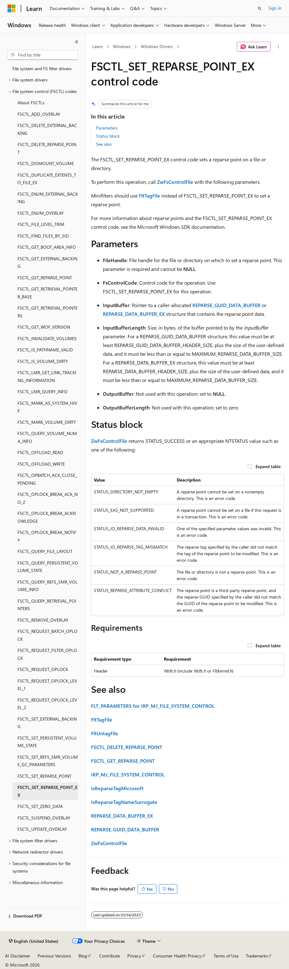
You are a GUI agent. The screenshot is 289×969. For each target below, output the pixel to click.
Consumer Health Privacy (177, 956)
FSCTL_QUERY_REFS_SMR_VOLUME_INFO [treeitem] (48, 586)
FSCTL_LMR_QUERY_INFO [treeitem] (43, 391)
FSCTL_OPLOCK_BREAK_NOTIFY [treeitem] (47, 536)
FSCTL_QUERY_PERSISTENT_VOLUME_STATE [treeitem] (48, 567)
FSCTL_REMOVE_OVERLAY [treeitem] (43, 620)
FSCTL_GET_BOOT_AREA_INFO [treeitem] (47, 247)
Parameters (107, 128)
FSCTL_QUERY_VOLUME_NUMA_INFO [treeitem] (47, 437)
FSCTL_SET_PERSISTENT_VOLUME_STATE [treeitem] (47, 742)
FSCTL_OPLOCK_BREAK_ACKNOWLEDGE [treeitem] (47, 517)
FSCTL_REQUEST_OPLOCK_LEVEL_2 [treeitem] (47, 704)
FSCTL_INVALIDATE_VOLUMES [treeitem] (47, 338)
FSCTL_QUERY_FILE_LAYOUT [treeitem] (45, 551)
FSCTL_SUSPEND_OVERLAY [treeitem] (44, 818)
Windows (121, 46)
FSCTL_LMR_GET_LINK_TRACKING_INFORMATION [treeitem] (47, 376)
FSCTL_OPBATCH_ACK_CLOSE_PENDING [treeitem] (47, 479)
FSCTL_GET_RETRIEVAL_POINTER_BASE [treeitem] (48, 293)
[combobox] (43, 55)
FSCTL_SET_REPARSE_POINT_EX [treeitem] (47, 791)
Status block (108, 136)
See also (104, 144)
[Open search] (259, 8)
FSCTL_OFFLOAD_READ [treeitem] (40, 452)
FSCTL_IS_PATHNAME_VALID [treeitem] (45, 350)
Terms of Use (226, 956)
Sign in (274, 8)
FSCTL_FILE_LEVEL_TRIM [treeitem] (41, 224)
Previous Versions (54, 956)
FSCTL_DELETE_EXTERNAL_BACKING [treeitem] (47, 129)
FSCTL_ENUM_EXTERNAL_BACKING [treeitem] (48, 198)
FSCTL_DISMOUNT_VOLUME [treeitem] (46, 163)
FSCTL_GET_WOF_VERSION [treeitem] (44, 327)
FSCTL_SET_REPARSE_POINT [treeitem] (44, 776)
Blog (83, 956)
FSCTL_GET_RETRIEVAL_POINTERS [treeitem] (48, 312)
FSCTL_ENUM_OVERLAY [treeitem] (41, 213)
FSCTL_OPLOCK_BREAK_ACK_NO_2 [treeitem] (48, 498)
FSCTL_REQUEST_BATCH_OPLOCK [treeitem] (48, 635)
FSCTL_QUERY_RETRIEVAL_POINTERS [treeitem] (47, 605)
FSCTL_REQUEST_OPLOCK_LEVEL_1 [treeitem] (47, 685)
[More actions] (278, 47)
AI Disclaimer (17, 956)
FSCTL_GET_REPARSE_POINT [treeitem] (45, 278)
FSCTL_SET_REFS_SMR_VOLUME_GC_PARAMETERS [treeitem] (48, 761)
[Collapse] (76, 41)
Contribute (109, 956)
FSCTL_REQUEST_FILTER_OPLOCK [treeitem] (47, 654)
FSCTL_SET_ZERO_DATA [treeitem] (40, 806)
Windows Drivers (157, 46)
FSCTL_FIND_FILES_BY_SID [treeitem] (43, 236)
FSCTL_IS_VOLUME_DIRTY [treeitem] (43, 361)
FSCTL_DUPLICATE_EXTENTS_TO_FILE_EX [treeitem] (47, 179)
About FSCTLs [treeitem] (31, 102)
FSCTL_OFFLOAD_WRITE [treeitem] (41, 464)
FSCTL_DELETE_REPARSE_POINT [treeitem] (47, 148)
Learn (97, 46)
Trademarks (257, 956)
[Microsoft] (12, 8)
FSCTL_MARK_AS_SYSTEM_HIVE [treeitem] (47, 407)
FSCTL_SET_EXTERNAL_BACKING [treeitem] (47, 723)
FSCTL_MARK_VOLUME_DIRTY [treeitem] (47, 422)
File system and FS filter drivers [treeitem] (42, 68)
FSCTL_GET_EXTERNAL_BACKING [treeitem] (47, 262)
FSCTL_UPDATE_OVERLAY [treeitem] (42, 829)
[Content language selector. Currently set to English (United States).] (33, 941)
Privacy (134, 956)
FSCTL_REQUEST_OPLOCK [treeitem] (43, 669)
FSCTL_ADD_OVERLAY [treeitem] (39, 114)
